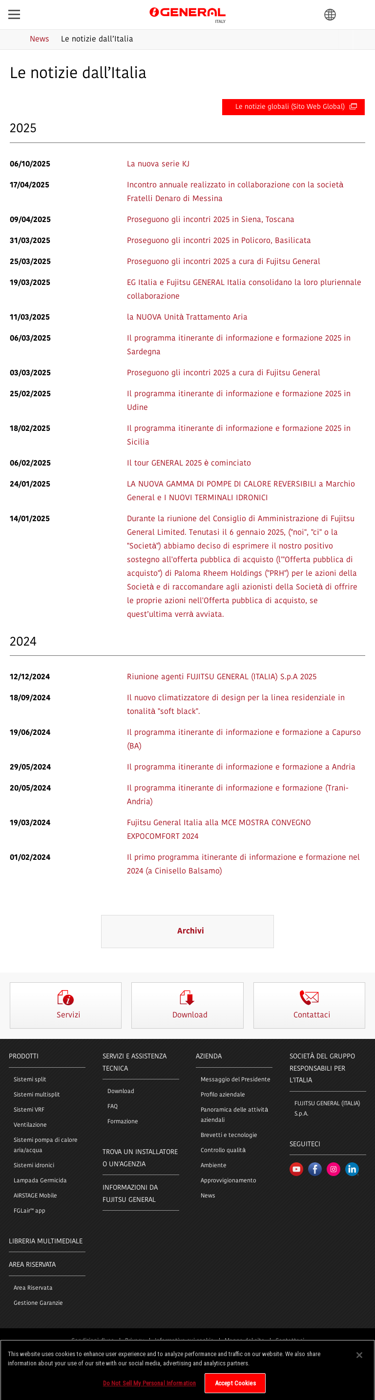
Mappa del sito (245, 1341)
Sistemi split (30, 1080)
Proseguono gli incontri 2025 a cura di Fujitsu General (223, 262)
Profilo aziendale (223, 1095)
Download (120, 1092)
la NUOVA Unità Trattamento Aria (187, 318)
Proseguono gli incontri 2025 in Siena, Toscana (210, 220)
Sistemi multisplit (37, 1095)
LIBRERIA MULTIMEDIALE (46, 1241)
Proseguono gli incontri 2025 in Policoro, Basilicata (219, 241)
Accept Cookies (235, 1387)
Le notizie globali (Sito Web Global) (296, 107)
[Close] (359, 1359)
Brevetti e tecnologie (229, 1135)
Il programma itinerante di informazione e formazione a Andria (241, 767)
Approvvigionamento (228, 1181)
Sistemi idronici (34, 1166)
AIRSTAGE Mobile (35, 1196)
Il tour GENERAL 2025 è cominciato (189, 463)
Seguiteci (305, 1144)
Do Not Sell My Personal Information (149, 1387)
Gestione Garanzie (38, 1303)
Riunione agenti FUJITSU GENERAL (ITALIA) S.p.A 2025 (221, 677)
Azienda (209, 1056)
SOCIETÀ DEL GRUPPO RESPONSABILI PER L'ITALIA (322, 1068)
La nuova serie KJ (158, 164)
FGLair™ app (29, 1211)
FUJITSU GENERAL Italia (187, 14)
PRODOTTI (24, 1056)
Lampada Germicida (40, 1181)
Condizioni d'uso (92, 1341)
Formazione (122, 1122)
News (208, 1196)
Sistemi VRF (29, 1110)
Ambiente (214, 1166)
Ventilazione (30, 1125)
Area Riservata (33, 1288)
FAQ (112, 1107)
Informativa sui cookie (184, 1341)
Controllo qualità (223, 1151)
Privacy (134, 1341)
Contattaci (289, 1341)
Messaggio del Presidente (236, 1080)
